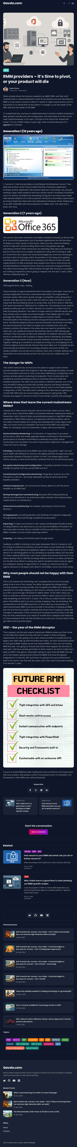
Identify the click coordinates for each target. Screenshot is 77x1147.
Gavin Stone (14, 88)
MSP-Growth (36, 1044)
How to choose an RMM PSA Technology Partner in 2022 (38, 1005)
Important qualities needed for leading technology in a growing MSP (43, 991)
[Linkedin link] (47, 915)
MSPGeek (56, 1040)
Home (5, 1128)
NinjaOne (10, 1044)
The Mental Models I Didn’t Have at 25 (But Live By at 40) (36, 1112)
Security (27, 851)
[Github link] (35, 915)
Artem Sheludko (29, 1143)
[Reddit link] (29, 915)
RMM (6, 70)
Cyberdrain (33, 1040)
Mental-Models (32, 1048)
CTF (41, 1040)
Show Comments (39, 832)
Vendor (65, 1040)
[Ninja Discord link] (41, 915)
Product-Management (15, 1048)
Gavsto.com (12, 3)
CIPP (47, 1040)
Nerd (58, 1044)
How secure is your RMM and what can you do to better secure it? (51, 806)
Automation (48, 1044)
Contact (6, 1131)
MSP (39, 851)
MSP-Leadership (23, 1044)
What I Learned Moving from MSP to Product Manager (35, 1093)
